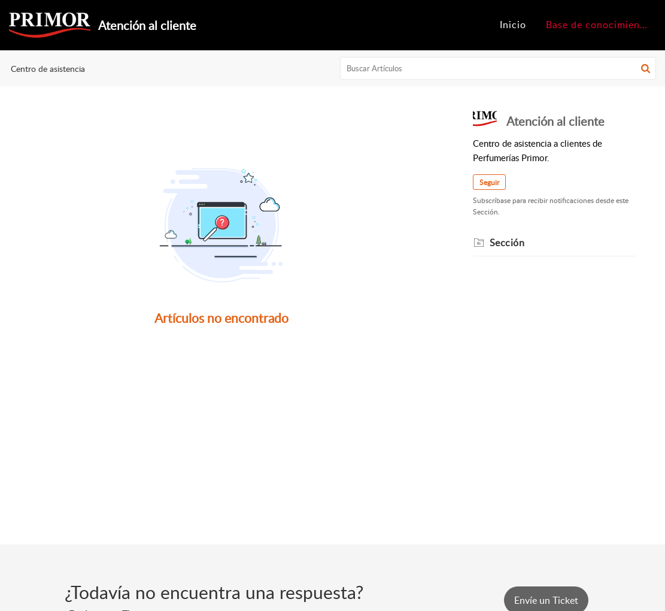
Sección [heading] (507, 242)
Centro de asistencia (48, 68)
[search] (498, 68)
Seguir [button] (489, 182)
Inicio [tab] (513, 24)
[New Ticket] (546, 600)
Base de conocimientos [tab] (600, 24)
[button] (645, 68)
